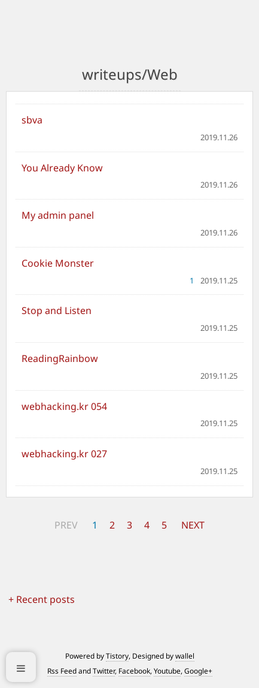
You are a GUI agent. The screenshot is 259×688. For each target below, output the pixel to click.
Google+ (198, 671)
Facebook (134, 671)
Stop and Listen (57, 310)
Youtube (167, 671)
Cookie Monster (58, 263)
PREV (66, 525)
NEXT (193, 525)
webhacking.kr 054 (64, 406)
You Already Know (62, 167)
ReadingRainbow (60, 358)
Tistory (117, 656)
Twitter (104, 671)
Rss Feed (62, 671)
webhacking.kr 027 (64, 453)
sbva (32, 119)
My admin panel (58, 215)
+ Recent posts (41, 599)
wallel (184, 656)
